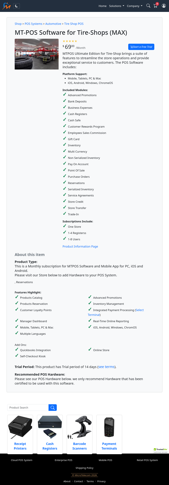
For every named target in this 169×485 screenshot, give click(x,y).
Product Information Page (80, 246)
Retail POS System (147, 460)
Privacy (101, 481)
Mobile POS (105, 460)
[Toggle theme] (16, 6)
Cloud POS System (21, 460)
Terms (90, 481)
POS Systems (33, 24)
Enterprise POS (63, 460)
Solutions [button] (115, 6)
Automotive (53, 24)
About (66, 481)
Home (103, 6)
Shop (18, 24)
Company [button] (133, 6)
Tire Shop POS (74, 24)
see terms (106, 366)
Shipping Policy (84, 467)
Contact (78, 481)
